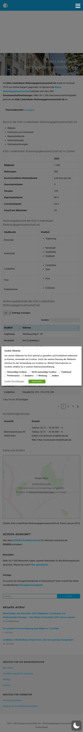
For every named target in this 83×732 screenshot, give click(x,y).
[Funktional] (60, 372)
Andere (55, 375)
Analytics (29, 375)
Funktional (66, 372)
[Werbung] (37, 375)
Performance (13, 375)
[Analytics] (23, 375)
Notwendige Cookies (17, 372)
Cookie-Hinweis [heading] (12, 350)
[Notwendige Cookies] (5, 372)
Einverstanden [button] (37, 381)
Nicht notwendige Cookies (44, 372)
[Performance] (5, 375)
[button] (79, 5)
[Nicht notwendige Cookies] (30, 372)
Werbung (43, 375)
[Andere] (50, 375)
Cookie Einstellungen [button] (14, 381)
